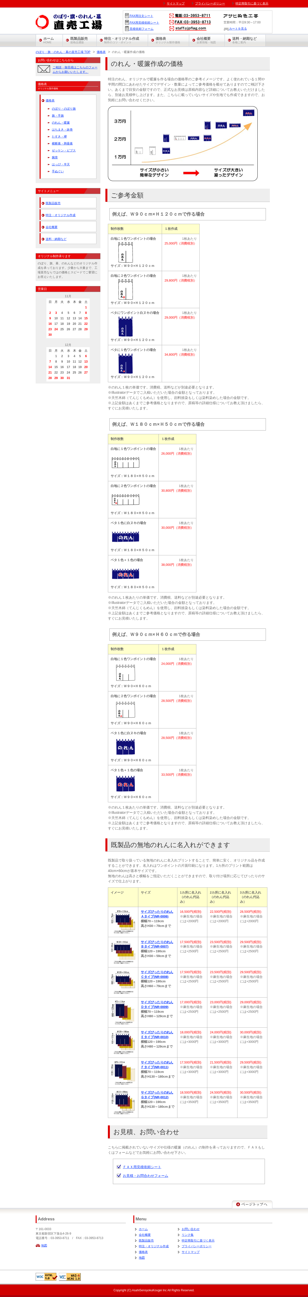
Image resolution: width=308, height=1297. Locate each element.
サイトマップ (191, 1252)
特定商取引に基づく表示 (198, 1240)
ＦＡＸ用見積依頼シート (142, 1167)
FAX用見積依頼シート (144, 22)
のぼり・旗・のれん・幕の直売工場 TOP (63, 52)
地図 (44, 1245)
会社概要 (52, 227)
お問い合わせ (191, 1229)
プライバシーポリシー (197, 1246)
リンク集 (188, 1235)
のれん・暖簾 (61, 122)
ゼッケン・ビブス (64, 150)
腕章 (55, 157)
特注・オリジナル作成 (61, 215)
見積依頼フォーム (141, 29)
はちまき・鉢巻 (62, 129)
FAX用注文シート (141, 16)
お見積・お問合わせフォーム (145, 1176)
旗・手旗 (58, 115)
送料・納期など (56, 239)
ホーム (143, 1229)
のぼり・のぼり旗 (64, 108)
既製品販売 (53, 203)
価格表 (101, 52)
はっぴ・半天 (61, 164)
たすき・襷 (59, 136)
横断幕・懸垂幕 (62, 143)
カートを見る (235, 28)
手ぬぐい (58, 171)
